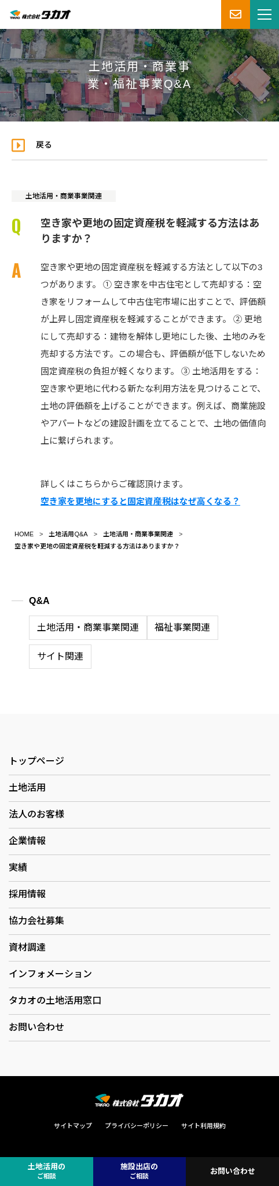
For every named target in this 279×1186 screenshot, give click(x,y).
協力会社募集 (36, 921)
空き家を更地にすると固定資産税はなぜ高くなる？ (140, 501)
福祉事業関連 (182, 627)
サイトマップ (73, 1125)
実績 (18, 867)
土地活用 (27, 788)
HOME (24, 534)
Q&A (39, 601)
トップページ (36, 761)
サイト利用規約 (203, 1125)
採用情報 (27, 894)
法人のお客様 (36, 814)
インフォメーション (50, 974)
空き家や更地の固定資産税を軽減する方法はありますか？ (97, 546)
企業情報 (27, 841)
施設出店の (139, 1171)
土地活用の (46, 1171)
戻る (44, 144)
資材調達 (27, 947)
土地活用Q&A (68, 534)
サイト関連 (60, 656)
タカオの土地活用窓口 (55, 1000)
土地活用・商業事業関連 (63, 196)
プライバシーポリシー (136, 1125)
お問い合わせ (36, 1027)
